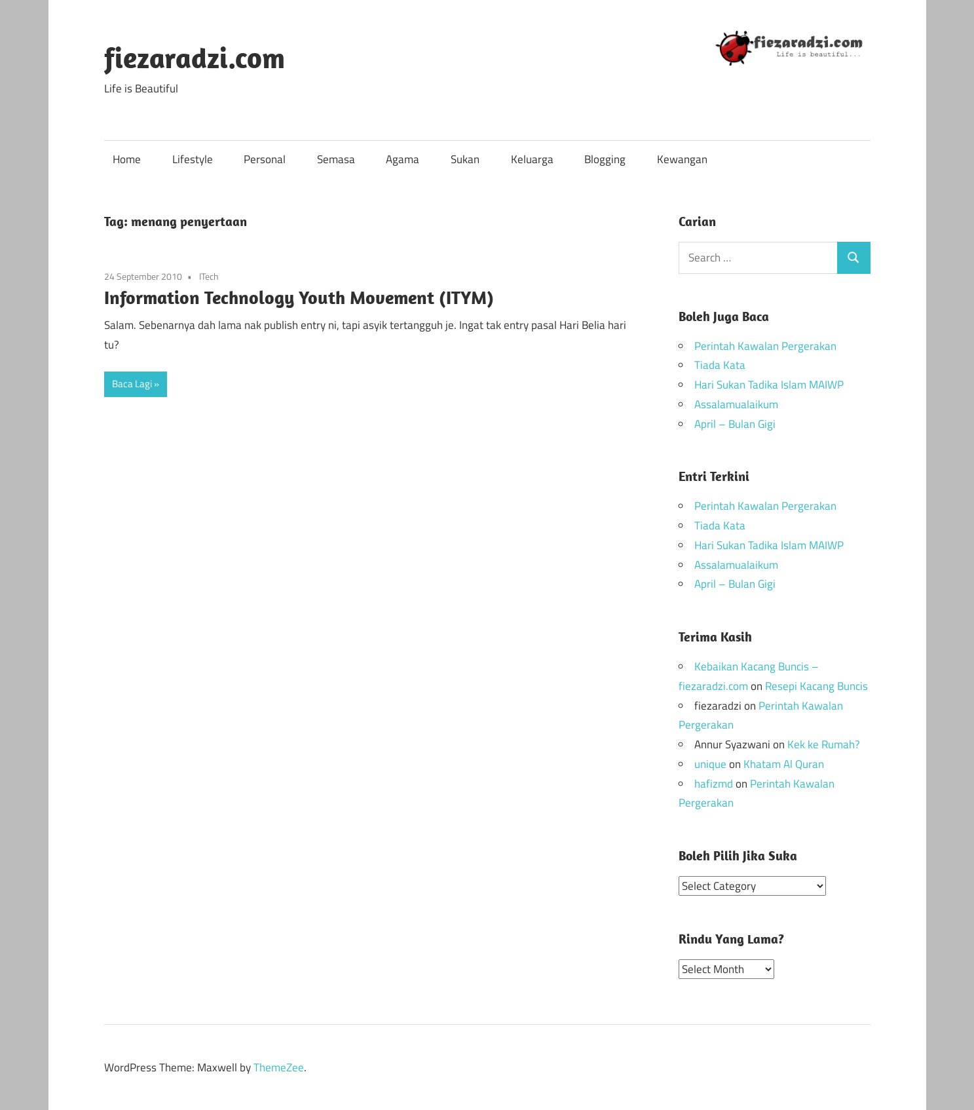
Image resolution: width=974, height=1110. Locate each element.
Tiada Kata (719, 364)
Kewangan (682, 159)
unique (710, 764)
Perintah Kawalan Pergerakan (765, 345)
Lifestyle (192, 159)
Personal (265, 159)
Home (127, 159)
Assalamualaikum (736, 404)
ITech (209, 276)
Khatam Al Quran (783, 764)
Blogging (605, 159)
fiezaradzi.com (194, 57)
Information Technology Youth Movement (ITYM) (299, 297)
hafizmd (713, 783)
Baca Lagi (132, 383)
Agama (402, 159)
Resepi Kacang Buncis (816, 686)
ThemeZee (278, 1066)
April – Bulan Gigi (735, 423)
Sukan (465, 159)
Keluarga (532, 159)
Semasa (336, 159)
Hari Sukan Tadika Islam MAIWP (769, 384)
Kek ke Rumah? (823, 744)
